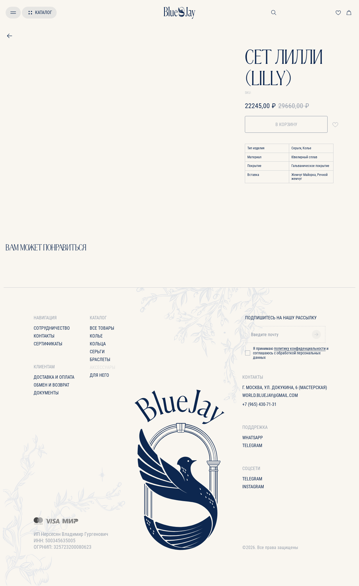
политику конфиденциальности (300, 348)
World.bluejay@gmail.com (270, 395)
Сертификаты (48, 344)
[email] (287, 334)
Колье (96, 336)
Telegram (252, 445)
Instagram (253, 486)
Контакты (44, 336)
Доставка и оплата (54, 377)
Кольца (98, 344)
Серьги (97, 351)
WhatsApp (252, 437)
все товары (102, 328)
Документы (46, 393)
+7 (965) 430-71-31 (259, 404)
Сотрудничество (52, 328)
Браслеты (100, 359)
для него (99, 375)
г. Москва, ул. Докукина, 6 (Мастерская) (284, 387)
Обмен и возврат (51, 385)
